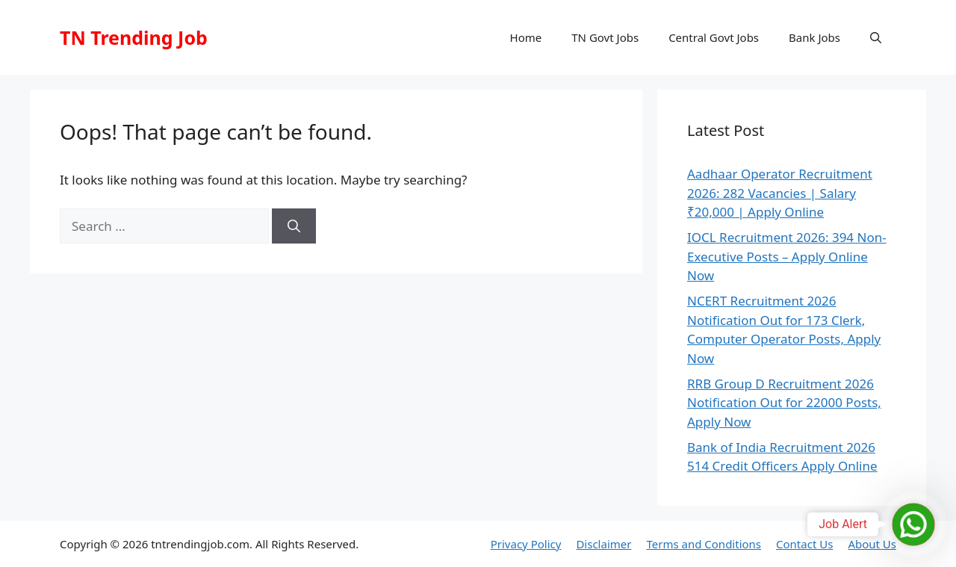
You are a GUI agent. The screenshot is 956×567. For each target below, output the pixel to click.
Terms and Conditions (703, 543)
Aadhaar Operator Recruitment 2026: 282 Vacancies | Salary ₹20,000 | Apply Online (779, 192)
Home (526, 37)
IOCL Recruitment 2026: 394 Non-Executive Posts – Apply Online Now (787, 256)
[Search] (294, 226)
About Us (872, 543)
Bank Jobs (814, 37)
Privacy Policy (526, 543)
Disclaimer (603, 543)
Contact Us (804, 543)
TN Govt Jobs (605, 37)
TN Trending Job (134, 37)
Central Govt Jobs (713, 37)
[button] (875, 37)
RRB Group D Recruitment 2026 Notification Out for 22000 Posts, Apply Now (784, 402)
